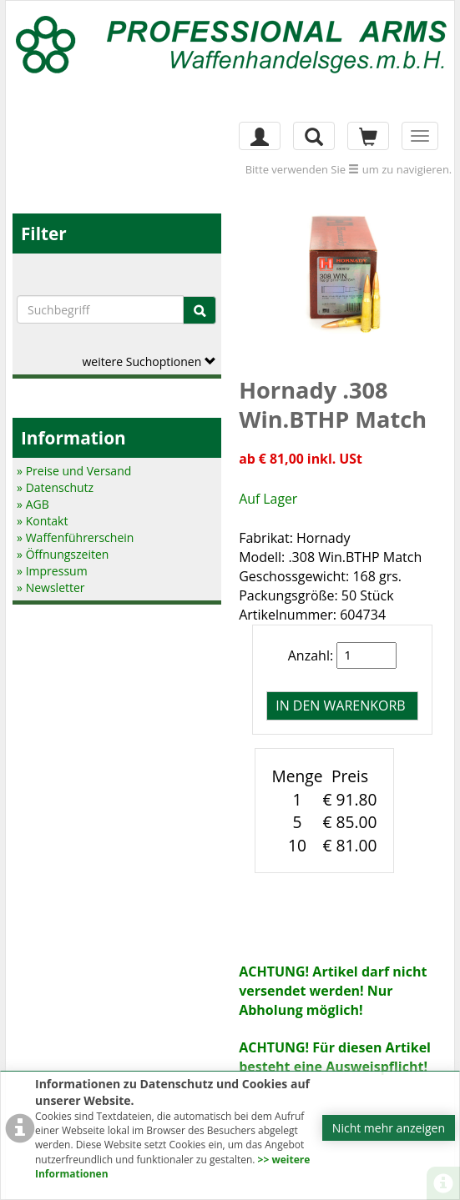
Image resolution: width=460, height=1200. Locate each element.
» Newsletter (50, 587)
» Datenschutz (55, 487)
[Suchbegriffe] (100, 309)
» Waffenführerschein (75, 537)
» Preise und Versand (74, 471)
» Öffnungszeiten (63, 554)
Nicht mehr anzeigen (388, 1128)
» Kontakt (42, 521)
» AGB (33, 504)
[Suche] (199, 310)
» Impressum (52, 571)
